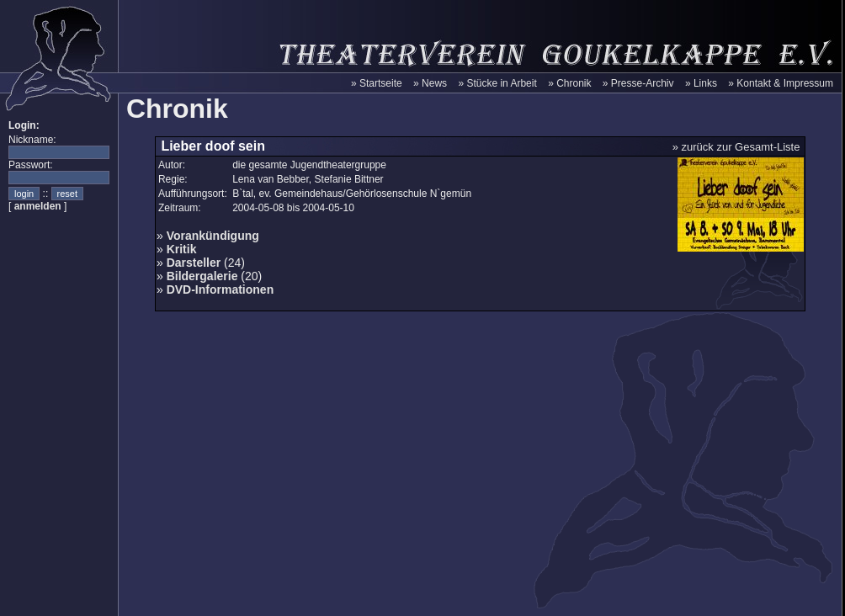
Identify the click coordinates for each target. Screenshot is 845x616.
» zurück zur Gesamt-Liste (736, 147)
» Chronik (569, 83)
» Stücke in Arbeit (497, 83)
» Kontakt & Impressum (780, 83)
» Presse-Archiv (638, 83)
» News (430, 83)
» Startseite (376, 83)
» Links (701, 83)
